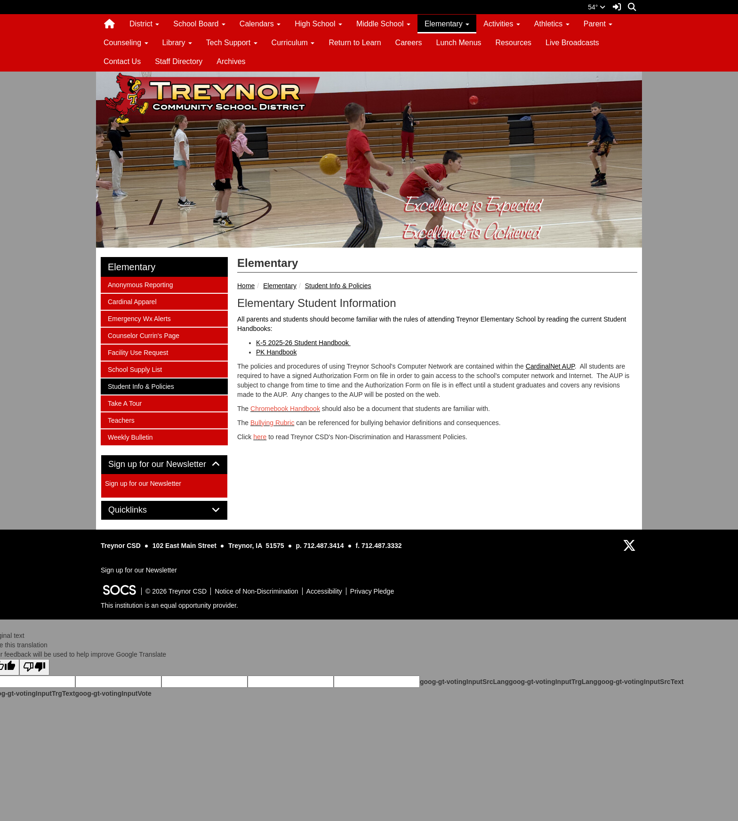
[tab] (164, 464)
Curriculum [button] (293, 43)
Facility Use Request (137, 351)
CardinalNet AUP (550, 366)
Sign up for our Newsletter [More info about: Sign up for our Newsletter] (143, 483)
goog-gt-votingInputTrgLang (553, 681)
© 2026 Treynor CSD (176, 591)
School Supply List (134, 368)
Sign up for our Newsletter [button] (164, 464)
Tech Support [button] (231, 43)
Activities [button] (501, 24)
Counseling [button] (126, 43)
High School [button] (318, 24)
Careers (408, 43)
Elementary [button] (447, 24)
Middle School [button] (383, 24)
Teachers (121, 419)
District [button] (144, 24)
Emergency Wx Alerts (139, 318)
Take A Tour (124, 402)
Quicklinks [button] (138, 510)
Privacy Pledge (372, 591)
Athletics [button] (552, 24)
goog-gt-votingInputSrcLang (464, 681)
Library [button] (177, 43)
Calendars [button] (260, 24)
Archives (231, 61)
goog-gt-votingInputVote (113, 693)
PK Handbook (276, 352)
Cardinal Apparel (132, 301)
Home (246, 286)
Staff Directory (178, 61)
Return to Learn (355, 43)
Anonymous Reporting (140, 284)
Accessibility (324, 591)
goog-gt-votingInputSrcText (640, 681)
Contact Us (122, 61)
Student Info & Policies (338, 286)
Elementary (280, 286)
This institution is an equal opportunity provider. (169, 605)
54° (596, 7)
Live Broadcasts (572, 43)
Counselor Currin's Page (143, 334)
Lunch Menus (458, 43)
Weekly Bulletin (129, 436)
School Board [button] (199, 24)
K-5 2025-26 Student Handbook (303, 342)
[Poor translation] (34, 667)
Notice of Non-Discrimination (256, 591)
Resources (513, 43)
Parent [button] (598, 24)
